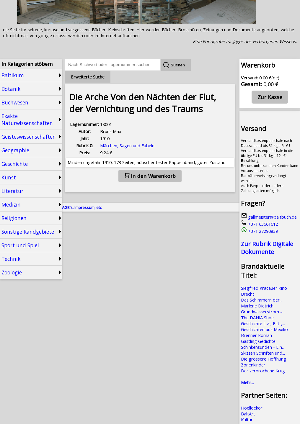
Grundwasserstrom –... (263, 312)
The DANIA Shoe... (258, 317)
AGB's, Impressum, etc (82, 207)
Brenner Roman (256, 335)
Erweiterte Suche (88, 77)
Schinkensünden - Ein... (263, 347)
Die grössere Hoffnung (263, 359)
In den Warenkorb (150, 176)
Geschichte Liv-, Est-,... (263, 323)
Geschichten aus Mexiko (264, 329)
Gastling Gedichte (258, 341)
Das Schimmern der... (261, 300)
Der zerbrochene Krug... (264, 371)
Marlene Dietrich (257, 306)
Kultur (247, 420)
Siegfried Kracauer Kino (264, 288)
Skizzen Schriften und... (263, 353)
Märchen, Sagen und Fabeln (127, 145)
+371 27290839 (259, 231)
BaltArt (248, 414)
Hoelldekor (251, 408)
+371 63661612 (259, 224)
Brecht (247, 294)
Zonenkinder (253, 365)
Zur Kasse (269, 97)
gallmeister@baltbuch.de (269, 217)
